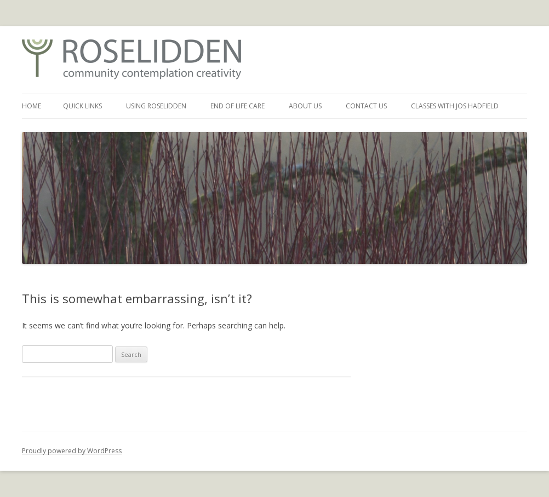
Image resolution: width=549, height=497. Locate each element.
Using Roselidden (156, 106)
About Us (305, 106)
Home (31, 106)
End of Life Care (237, 106)
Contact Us (366, 106)
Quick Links (82, 106)
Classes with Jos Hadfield (455, 106)
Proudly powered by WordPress (72, 450)
